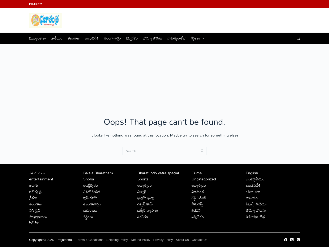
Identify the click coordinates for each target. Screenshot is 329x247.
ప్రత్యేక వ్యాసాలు (147, 210)
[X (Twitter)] (292, 239)
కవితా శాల (253, 191)
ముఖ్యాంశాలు (37, 38)
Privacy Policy (163, 240)
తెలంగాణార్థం (112, 38)
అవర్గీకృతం (90, 185)
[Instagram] (298, 239)
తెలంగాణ (74, 38)
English (252, 173)
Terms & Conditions (89, 240)
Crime (197, 173)
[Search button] (202, 151)
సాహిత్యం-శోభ (176, 38)
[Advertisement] (164, 75)
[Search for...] (160, 151)
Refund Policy (140, 240)
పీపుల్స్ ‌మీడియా (256, 204)
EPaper (35, 4)
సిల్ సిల (34, 222)
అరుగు (33, 185)
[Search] (298, 38)
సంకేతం (142, 216)
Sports (143, 179)
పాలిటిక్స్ (197, 204)
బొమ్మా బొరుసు (152, 38)
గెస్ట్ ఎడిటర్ (199, 197)
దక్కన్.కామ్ (145, 204)
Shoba (88, 179)
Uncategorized (204, 179)
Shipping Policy (117, 240)
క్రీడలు (33, 197)
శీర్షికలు (198, 38)
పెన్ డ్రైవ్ (34, 210)
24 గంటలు (37, 173)
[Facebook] (285, 239)
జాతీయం (57, 38)
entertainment (41, 179)
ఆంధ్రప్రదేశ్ (92, 38)
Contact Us (199, 240)
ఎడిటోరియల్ (92, 191)
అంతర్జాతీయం (255, 179)
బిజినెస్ (196, 210)
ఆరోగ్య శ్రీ (35, 191)
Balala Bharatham (98, 173)
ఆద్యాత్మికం (144, 185)
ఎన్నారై (141, 191)
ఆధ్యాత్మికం (199, 185)
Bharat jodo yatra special (158, 173)
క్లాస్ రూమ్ (90, 197)
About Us (182, 240)
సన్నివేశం (132, 38)
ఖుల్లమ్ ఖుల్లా (145, 197)
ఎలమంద (198, 191)
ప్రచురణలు (90, 210)
